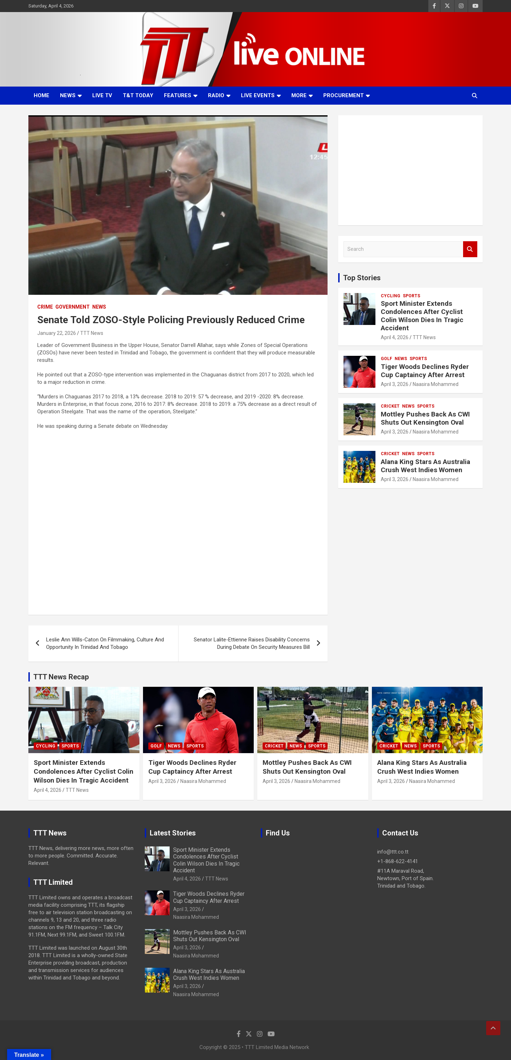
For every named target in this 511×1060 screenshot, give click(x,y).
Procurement (343, 95)
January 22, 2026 (56, 333)
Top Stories (362, 278)
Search (470, 249)
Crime (45, 307)
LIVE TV (102, 95)
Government (72, 307)
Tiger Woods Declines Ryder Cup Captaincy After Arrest (425, 371)
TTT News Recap (61, 677)
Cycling (390, 295)
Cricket (390, 406)
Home (41, 95)
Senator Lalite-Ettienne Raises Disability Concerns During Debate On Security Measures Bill (252, 643)
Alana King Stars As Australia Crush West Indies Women (425, 466)
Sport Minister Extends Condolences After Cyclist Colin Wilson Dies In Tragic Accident (422, 315)
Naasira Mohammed (435, 384)
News (68, 95)
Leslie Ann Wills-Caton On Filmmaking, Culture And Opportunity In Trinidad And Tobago (105, 643)
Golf (386, 358)
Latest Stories (173, 833)
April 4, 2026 (394, 337)
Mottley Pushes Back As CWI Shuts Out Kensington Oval (425, 418)
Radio (216, 95)
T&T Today (138, 95)
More (299, 95)
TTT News (91, 333)
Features (177, 95)
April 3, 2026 (394, 384)
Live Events (258, 95)
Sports (411, 295)
